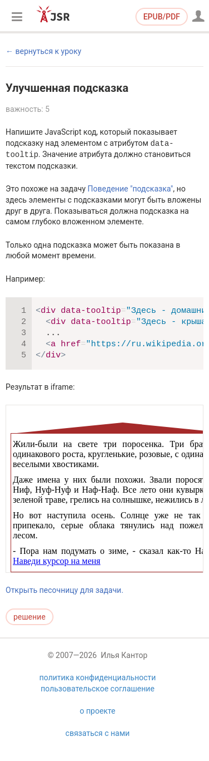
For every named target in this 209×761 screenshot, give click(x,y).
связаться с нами (97, 745)
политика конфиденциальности (97, 689)
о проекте (97, 723)
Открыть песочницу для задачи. (64, 590)
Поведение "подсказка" (130, 188)
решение (29, 616)
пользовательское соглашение (97, 700)
